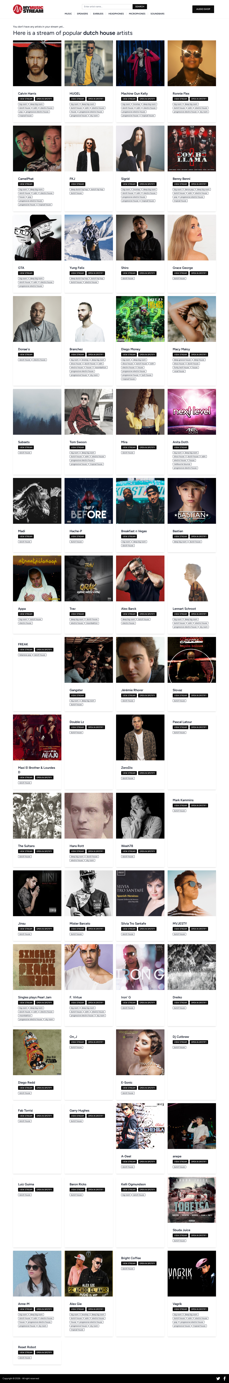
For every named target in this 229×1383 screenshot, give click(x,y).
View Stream (26, 99)
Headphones (116, 13)
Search (139, 6)
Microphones (137, 13)
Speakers (82, 13)
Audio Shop (203, 9)
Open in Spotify (44, 99)
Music (68, 13)
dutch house (99, 32)
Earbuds (98, 13)
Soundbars (157, 13)
